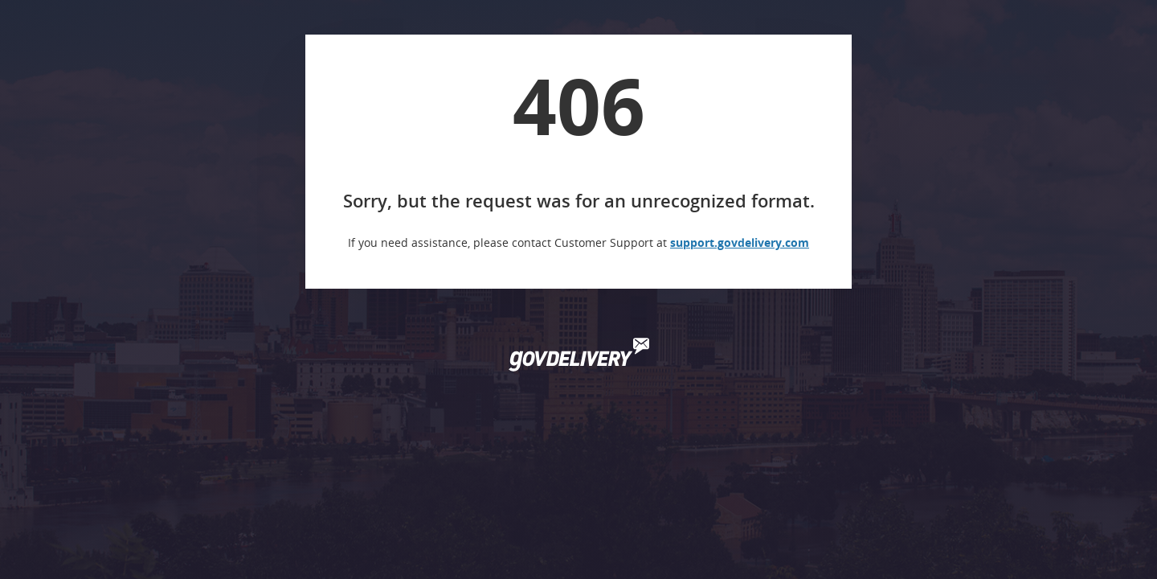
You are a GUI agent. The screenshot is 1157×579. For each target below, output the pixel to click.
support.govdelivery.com (739, 242)
